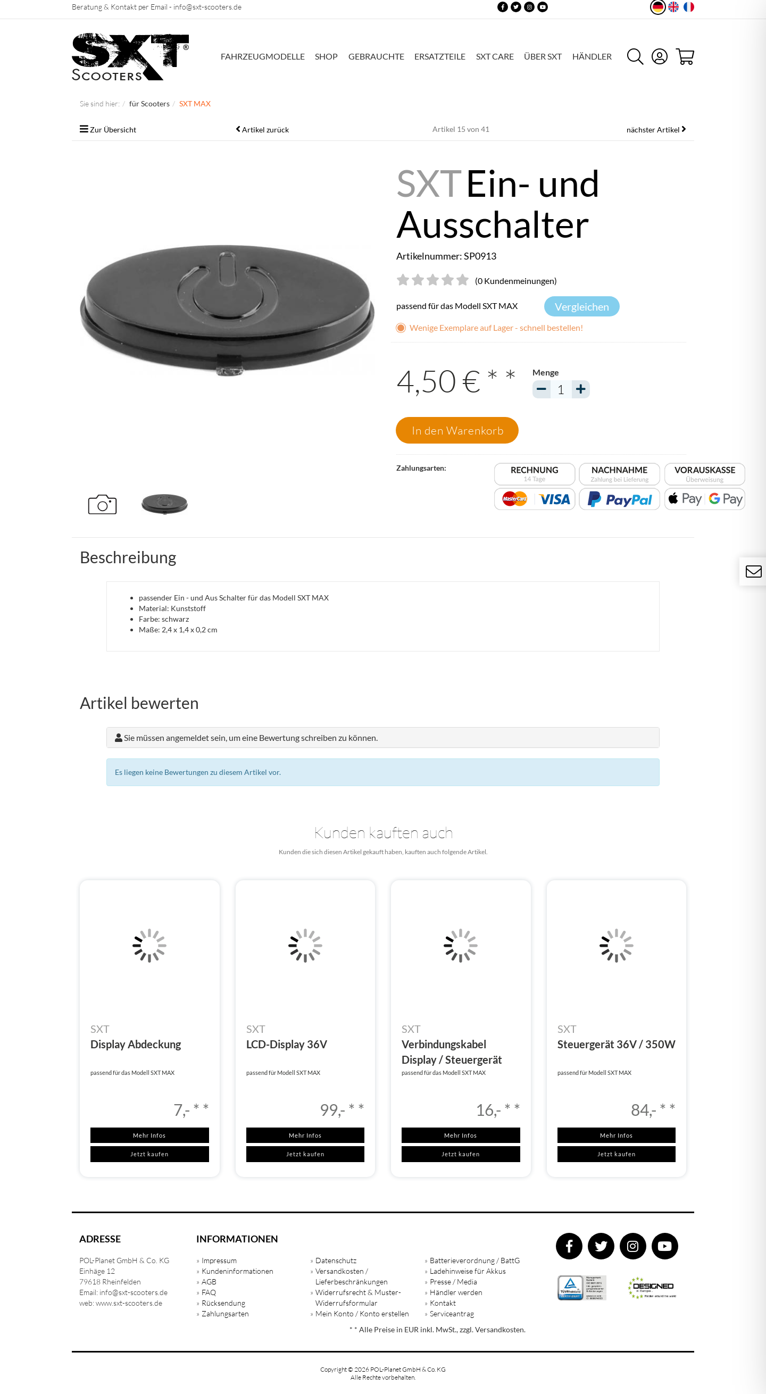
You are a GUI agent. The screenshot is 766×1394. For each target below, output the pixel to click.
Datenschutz (335, 1260)
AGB (209, 1281)
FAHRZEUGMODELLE (263, 56)
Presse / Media (453, 1281)
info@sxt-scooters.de (207, 6)
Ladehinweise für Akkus (468, 1270)
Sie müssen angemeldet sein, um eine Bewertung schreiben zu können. (251, 737)
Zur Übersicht (113, 129)
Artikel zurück (265, 129)
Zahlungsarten (225, 1313)
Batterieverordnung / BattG (475, 1260)
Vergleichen (582, 306)
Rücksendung (223, 1302)
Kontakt (443, 1302)
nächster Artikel (654, 129)
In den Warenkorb (458, 430)
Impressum (219, 1260)
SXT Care (495, 56)
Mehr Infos (149, 1135)
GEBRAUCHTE (376, 56)
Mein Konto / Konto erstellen (362, 1313)
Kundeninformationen (237, 1270)
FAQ (209, 1292)
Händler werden (456, 1292)
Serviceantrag (452, 1313)
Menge (545, 372)
